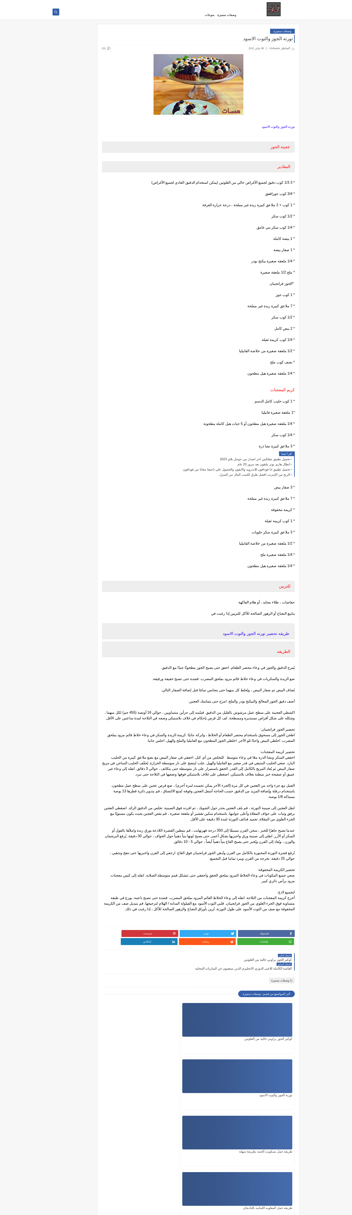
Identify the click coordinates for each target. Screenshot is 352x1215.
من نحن (234, 3)
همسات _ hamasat (251, 1209)
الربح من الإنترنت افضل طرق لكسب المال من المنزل (254, 477)
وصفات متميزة (227, 15)
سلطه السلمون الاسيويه (166, 1114)
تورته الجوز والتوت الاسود (220, 1057)
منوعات (210, 15)
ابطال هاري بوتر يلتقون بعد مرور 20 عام (264, 466)
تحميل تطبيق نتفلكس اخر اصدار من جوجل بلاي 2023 (255, 461)
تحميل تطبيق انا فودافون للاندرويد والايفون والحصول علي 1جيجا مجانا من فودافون (236, 471)
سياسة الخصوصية (195, 3)
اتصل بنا (177, 3)
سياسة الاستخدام (217, 3)
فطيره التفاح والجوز (224, 1114)
